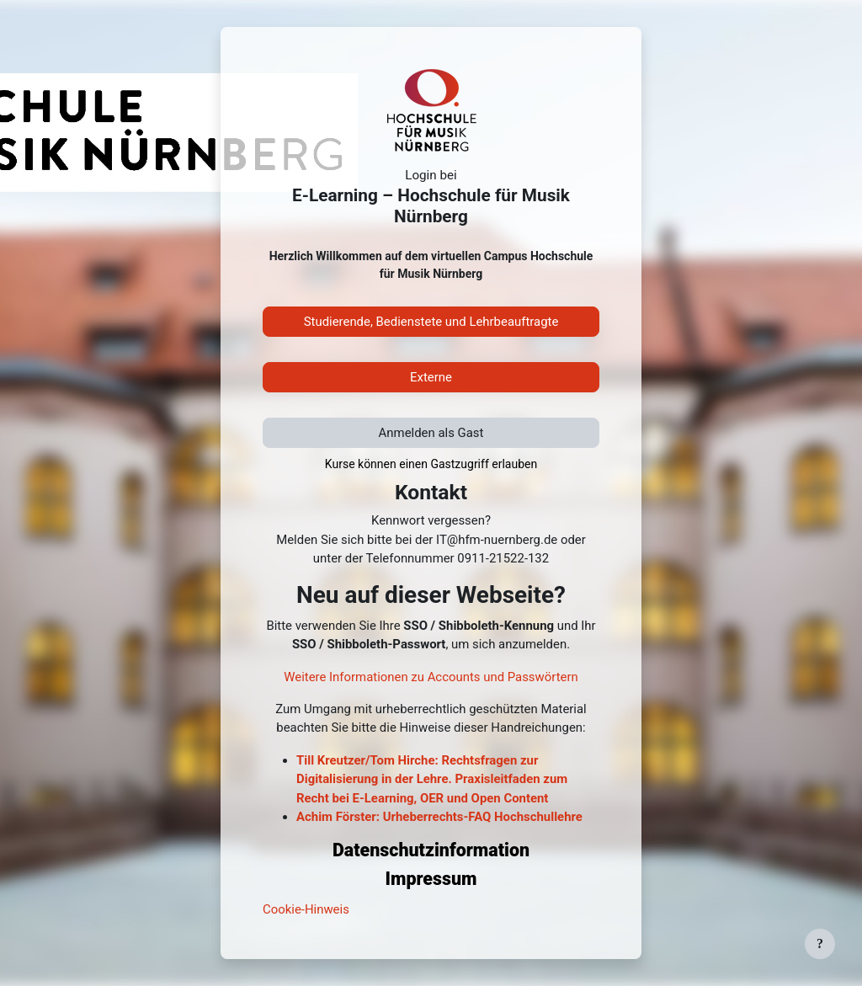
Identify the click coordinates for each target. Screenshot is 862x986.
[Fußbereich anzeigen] (820, 944)
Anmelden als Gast (431, 432)
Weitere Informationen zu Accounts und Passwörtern (431, 677)
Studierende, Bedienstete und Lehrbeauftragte (431, 321)
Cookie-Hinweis (306, 909)
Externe (431, 377)
